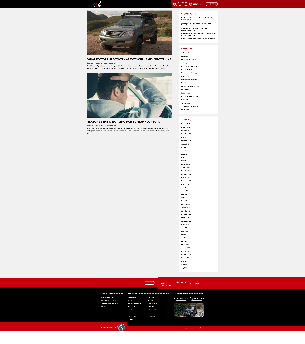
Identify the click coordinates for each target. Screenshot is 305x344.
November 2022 (186, 255)
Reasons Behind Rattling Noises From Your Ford (123, 122)
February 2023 (185, 245)
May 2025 (184, 154)
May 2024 (184, 194)
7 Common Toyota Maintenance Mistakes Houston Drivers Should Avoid (196, 24)
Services (135, 4)
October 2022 (185, 258)
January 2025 (185, 167)
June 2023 (184, 231)
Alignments (132, 298)
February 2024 (185, 204)
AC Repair (151, 298)
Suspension (152, 313)
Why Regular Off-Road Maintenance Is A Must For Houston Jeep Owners (196, 29)
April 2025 (184, 157)
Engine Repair (132, 307)
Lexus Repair (113, 63)
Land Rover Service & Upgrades (190, 73)
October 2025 (185, 137)
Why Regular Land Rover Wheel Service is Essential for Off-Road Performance (198, 34)
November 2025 (186, 134)
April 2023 (184, 238)
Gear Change (152, 307)
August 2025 (185, 144)
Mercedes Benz (106, 304)
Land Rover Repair (186, 70)
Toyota (103, 307)
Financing (146, 4)
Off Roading (185, 90)
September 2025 (186, 141)
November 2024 (186, 174)
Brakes (130, 301)
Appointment (211, 4)
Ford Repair (112, 125)
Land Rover (105, 301)
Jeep (113, 298)
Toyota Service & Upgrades (189, 106)
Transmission (152, 316)
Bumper (150, 301)
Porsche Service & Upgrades (189, 96)
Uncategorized (185, 110)
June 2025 (184, 151)
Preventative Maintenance (137, 313)
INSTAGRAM (197, 299)
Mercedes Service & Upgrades (190, 86)
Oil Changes (152, 310)
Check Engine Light (134, 304)
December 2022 (186, 251)
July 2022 (184, 268)
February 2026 (185, 124)
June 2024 (184, 191)
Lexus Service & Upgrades (189, 80)
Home (106, 4)
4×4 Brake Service (186, 53)
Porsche (115, 304)
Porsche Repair (185, 93)
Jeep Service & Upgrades (189, 66)
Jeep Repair (185, 63)
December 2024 (186, 171)
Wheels (130, 319)
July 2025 (184, 147)
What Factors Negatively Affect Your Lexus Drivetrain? (129, 59)
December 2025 (186, 131)
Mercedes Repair (186, 83)
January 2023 (185, 248)
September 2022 (186, 261)
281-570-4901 (198, 4)
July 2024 (184, 188)
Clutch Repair (152, 304)
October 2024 (185, 178)
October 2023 (185, 218)
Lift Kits (130, 310)
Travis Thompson (94, 63)
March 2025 (184, 161)
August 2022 (185, 265)
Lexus (114, 301)
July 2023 (184, 228)
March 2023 (184, 241)
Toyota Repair (185, 103)
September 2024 (186, 181)
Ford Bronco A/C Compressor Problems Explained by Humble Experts (197, 19)
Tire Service (132, 316)
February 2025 (185, 164)
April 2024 (184, 198)
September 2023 (186, 221)
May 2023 (184, 235)
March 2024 (184, 201)
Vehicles (125, 4)
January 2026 (185, 127)
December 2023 (186, 211)
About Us (115, 4)
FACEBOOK (181, 299)
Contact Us (166, 4)
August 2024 (185, 184)
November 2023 (186, 214)
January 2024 (185, 208)
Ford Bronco (105, 298)
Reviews (156, 4)
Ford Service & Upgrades (188, 60)
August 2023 (185, 224)
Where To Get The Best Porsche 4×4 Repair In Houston (198, 39)
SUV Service (184, 100)
